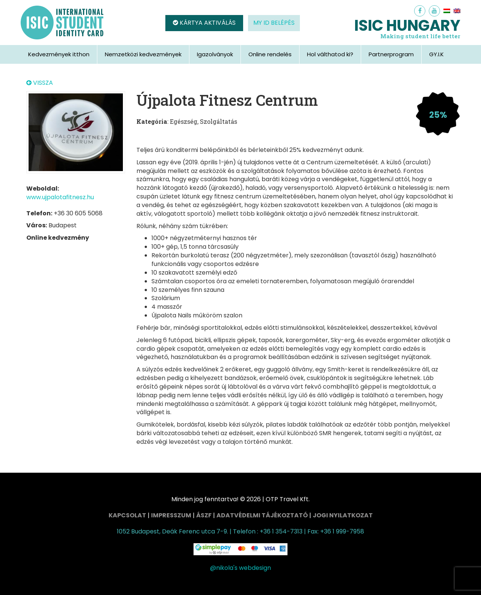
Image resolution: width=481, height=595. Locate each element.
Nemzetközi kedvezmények (143, 54)
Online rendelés (270, 54)
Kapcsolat (127, 515)
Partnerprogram (391, 54)
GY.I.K (436, 54)
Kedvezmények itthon (58, 54)
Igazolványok (215, 54)
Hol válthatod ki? (330, 54)
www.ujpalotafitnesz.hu (60, 197)
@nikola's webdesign (240, 567)
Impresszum (171, 515)
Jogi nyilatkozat (343, 515)
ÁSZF (204, 515)
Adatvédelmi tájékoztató (262, 515)
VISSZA (39, 83)
